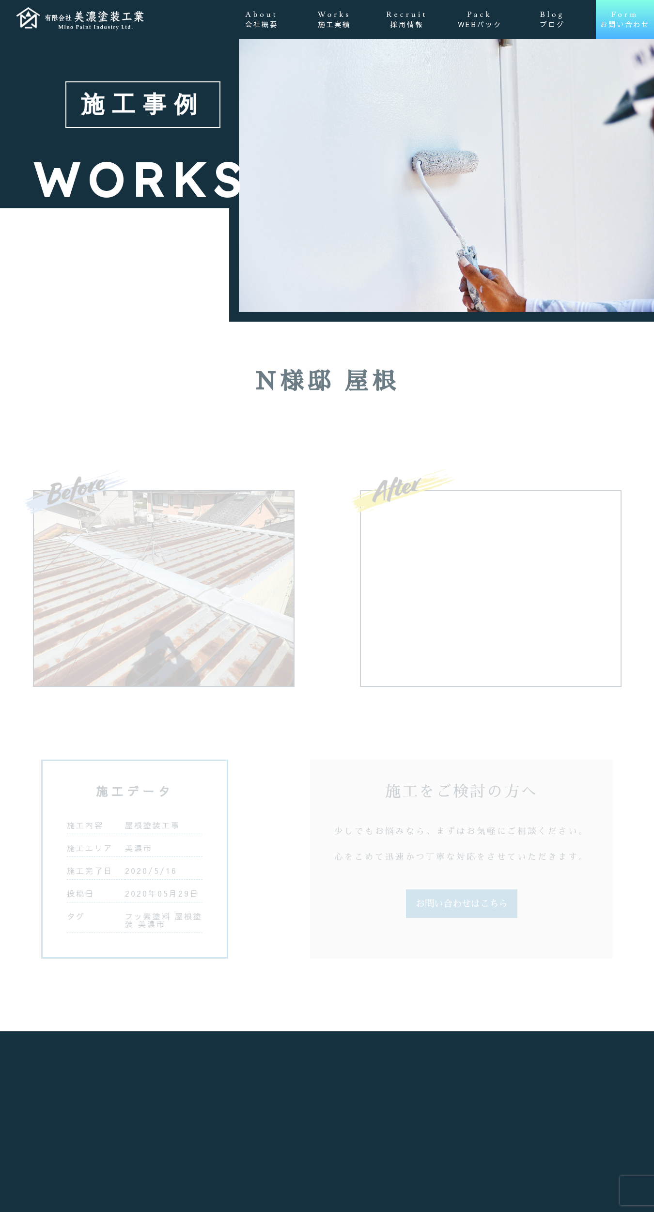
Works (334, 19)
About (261, 19)
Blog (552, 19)
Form (625, 19)
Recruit (406, 19)
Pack (480, 19)
